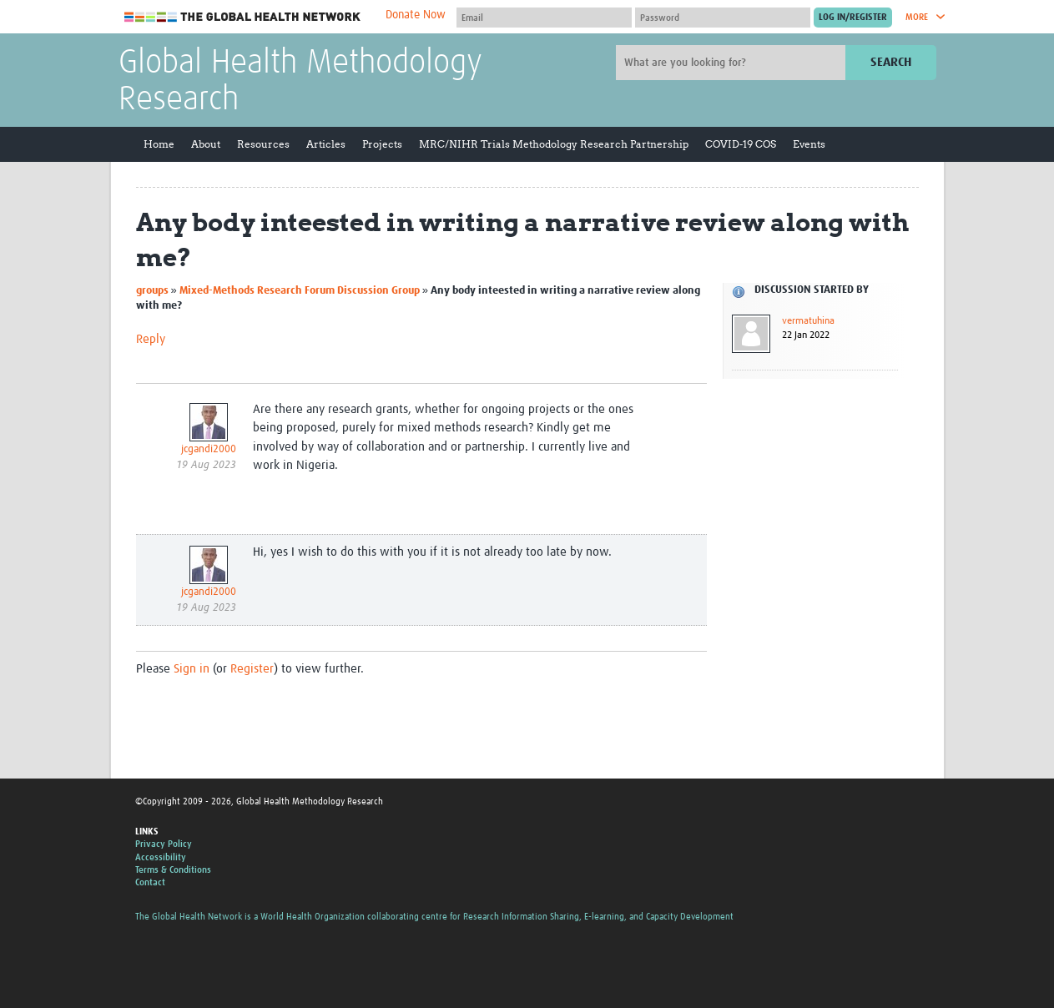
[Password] (722, 18)
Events (809, 144)
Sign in (191, 669)
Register (252, 669)
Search (890, 62)
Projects (382, 144)
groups (152, 290)
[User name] (544, 18)
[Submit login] (853, 18)
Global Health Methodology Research (300, 82)
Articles (325, 144)
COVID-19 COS (740, 144)
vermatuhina (808, 321)
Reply (150, 339)
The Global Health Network (243, 17)
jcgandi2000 (208, 449)
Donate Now (416, 15)
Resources (263, 144)
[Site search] (733, 62)
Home (159, 144)
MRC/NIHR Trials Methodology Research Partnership (553, 144)
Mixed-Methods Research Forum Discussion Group (299, 290)
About (205, 144)
